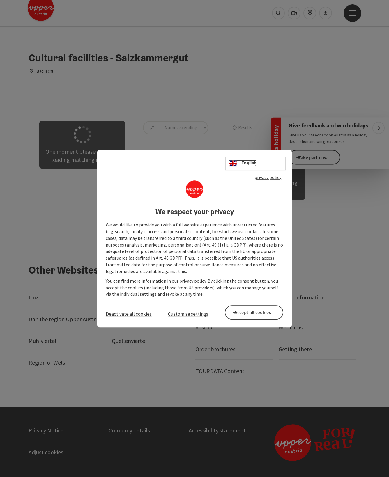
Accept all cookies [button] (258, 312)
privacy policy (267, 178)
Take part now (318, 157)
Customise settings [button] (188, 314)
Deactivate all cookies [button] (129, 314)
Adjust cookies (46, 452)
